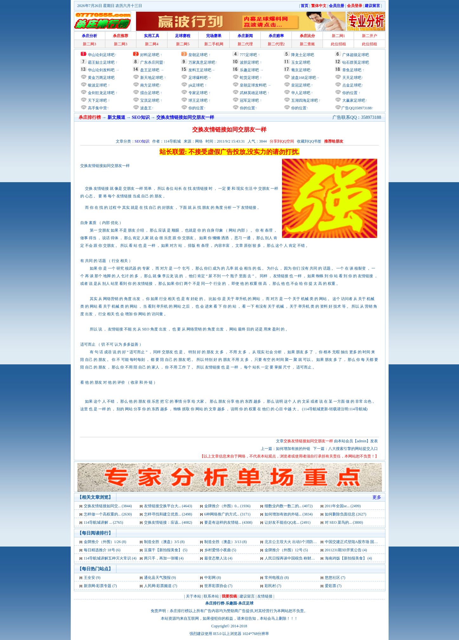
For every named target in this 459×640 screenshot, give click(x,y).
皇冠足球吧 (300, 85)
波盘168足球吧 (303, 77)
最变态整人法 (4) (218, 558)
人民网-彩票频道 (158, 586)
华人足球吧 (300, 93)
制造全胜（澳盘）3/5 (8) (164, 542)
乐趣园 (231, 603)
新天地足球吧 (151, 77)
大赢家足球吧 (353, 100)
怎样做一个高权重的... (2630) (108, 514)
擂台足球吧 (149, 93)
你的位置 (195, 108)
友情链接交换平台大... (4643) (168, 506)
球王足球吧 (197, 100)
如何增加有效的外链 (293, 448)
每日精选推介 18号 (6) (102, 550)
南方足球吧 (149, 85)
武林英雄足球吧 (252, 93)
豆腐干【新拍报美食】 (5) (165, 550)
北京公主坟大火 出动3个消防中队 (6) (295, 542)
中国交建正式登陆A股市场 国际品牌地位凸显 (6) (365, 542)
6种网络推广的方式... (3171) (227, 514)
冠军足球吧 (249, 100)
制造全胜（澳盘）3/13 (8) (225, 542)
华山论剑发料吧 (101, 70)
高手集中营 (97, 108)
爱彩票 (330, 586)
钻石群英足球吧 (355, 62)
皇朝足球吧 (197, 55)
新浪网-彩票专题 (98, 586)
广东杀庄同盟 (151, 62)
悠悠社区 (332, 577)
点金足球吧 (351, 85)
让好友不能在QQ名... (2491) (288, 522)
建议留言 (247, 596)
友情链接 (264, 596)
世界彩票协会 (215, 586)
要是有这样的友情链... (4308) (228, 522)
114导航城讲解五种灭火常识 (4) (110, 558)
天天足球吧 (351, 77)
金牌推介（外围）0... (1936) (227, 506)
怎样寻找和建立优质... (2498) (168, 514)
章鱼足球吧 (351, 70)
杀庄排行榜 (214, 603)
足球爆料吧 (197, 77)
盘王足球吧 (149, 70)
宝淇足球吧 (149, 100)
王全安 (89, 577)
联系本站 (211, 596)
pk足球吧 (195, 85)
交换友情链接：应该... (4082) (168, 522)
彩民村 (270, 586)
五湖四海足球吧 (304, 100)
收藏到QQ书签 (309, 141)
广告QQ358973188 (356, 108)
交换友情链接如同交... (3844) (108, 506)
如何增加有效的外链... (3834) (289, 514)
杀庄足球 (245, 603)
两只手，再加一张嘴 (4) (164, 558)
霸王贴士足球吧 (101, 62)
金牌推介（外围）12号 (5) (286, 550)
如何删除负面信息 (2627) (345, 514)
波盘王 (145, 108)
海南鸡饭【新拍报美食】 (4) (348, 558)
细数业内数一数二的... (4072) (289, 506)
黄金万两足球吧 (101, 77)
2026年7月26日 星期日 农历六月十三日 (109, 5)
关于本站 (193, 596)
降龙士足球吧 (302, 55)
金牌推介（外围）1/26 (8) (105, 542)
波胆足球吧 (249, 62)
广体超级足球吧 (355, 55)
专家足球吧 (197, 93)
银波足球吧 (97, 85)
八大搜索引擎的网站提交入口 (353, 448)
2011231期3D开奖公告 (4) (346, 550)
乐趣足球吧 (249, 70)
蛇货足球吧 (250, 77)
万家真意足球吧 (201, 62)
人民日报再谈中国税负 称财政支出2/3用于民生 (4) (306, 558)
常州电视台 (274, 577)
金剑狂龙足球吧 (101, 93)
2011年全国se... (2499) (343, 506)
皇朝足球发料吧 (252, 85)
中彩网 (210, 577)
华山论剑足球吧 (101, 55)
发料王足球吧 (199, 70)
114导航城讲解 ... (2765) (103, 522)
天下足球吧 (97, 100)
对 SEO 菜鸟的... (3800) (344, 522)
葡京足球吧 (300, 70)
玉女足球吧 (300, 62)
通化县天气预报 (157, 577)
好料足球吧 (149, 55)
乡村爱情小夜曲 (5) (220, 550)
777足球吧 (248, 55)
